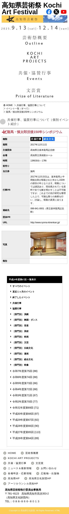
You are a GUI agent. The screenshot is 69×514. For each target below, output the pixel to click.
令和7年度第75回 (22, 371)
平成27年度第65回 (23, 432)
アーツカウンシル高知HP (23, 483)
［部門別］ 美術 (21, 331)
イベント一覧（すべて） (18, 108)
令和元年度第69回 (23, 407)
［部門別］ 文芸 (21, 342)
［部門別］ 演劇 (21, 314)
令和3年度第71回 (22, 395)
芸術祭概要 (32, 453)
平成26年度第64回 (23, 438)
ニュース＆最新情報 (20, 468)
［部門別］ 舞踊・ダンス (25, 320)
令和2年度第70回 (22, 401)
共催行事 (17, 303)
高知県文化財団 (17, 497)
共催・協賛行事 (17, 463)
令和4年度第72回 (22, 389)
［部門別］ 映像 (21, 365)
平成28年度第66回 (23, 425)
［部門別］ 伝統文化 (23, 348)
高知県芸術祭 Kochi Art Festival (34, 12)
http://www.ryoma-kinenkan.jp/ (45, 222)
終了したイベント (21, 297)
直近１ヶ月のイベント (24, 291)
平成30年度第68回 (23, 413)
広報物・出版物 (50, 473)
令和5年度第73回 (22, 383)
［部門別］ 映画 (21, 336)
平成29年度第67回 (23, 419)
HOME (9, 105)
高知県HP (14, 478)
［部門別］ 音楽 (21, 325)
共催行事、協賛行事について (31, 105)
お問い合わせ (49, 468)
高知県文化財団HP (40, 478)
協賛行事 (17, 308)
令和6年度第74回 (22, 377)
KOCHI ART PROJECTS (23, 458)
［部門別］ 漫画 (21, 353)
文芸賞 (40, 463)
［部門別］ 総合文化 (23, 359)
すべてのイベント (21, 286)
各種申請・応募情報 (20, 473)
